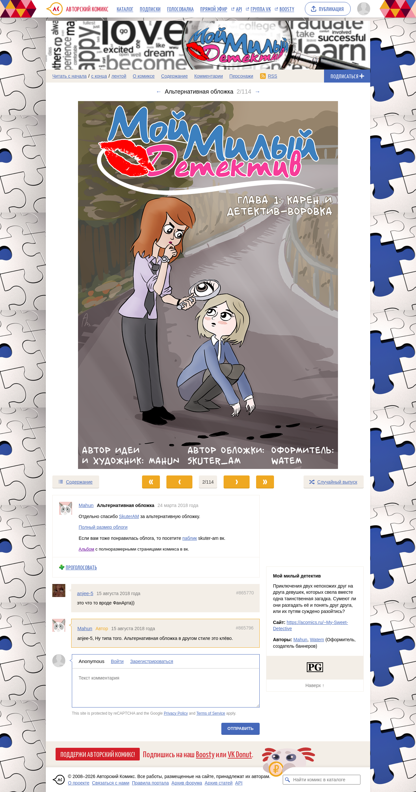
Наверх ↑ (315, 685)
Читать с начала (69, 76)
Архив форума (187, 783)
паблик (189, 537)
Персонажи (241, 76)
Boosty (287, 8)
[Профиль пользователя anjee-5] (61, 590)
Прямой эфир (213, 8)
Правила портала (150, 783)
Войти (117, 661)
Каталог (125, 8)
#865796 (245, 627)
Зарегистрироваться (151, 661)
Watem (317, 639)
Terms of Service (210, 713)
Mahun (84, 628)
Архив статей (219, 783)
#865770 (245, 592)
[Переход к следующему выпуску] (208, 285)
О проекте (78, 783)
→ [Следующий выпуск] (257, 91)
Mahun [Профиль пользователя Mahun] (86, 505)
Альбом (86, 549)
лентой (118, 76)
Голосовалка (180, 8)
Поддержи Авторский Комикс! (97, 754)
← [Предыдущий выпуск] (159, 91)
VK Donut (240, 754)
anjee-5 (85, 593)
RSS (272, 76)
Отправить (241, 728)
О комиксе (143, 76)
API (239, 8)
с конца (99, 76)
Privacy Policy (176, 713)
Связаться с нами (110, 783)
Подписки (150, 8)
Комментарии (208, 76)
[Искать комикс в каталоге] (287, 779)
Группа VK (261, 8)
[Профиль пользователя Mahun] (65, 526)
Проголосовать (81, 567)
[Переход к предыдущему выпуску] (86, 285)
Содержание (174, 76)
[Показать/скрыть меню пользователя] (362, 9)
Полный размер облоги (103, 527)
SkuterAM (129, 516)
